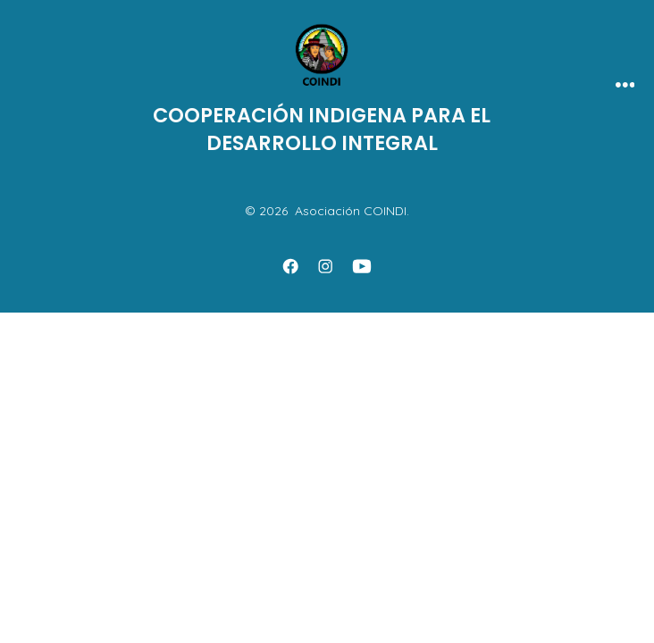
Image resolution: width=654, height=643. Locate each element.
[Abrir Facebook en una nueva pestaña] (290, 266)
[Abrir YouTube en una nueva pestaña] (362, 266)
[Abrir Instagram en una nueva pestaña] (325, 266)
